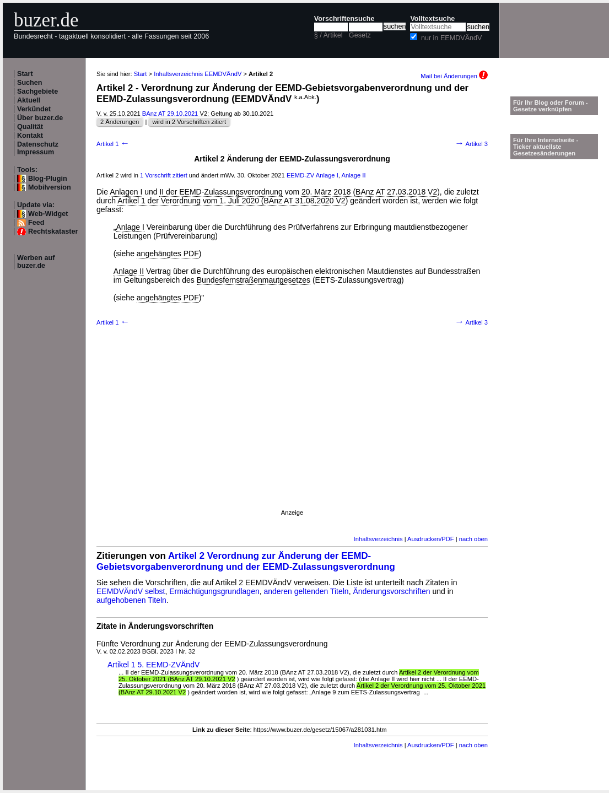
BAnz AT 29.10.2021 (170, 113)
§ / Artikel (328, 35)
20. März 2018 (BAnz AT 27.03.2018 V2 (369, 191)
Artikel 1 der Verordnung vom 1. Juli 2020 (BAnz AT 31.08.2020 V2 (231, 200)
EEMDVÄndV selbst (130, 591)
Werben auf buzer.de (36, 261)
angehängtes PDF (168, 253)
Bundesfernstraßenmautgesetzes (253, 280)
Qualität (30, 127)
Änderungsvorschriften (391, 591)
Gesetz (360, 35)
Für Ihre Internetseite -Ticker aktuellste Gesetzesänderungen (545, 147)
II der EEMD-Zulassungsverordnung (220, 191)
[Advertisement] (119, 432)
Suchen (29, 83)
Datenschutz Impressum (37, 148)
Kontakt (30, 135)
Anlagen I (126, 191)
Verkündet (34, 109)
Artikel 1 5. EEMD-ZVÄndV (153, 664)
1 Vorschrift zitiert (163, 175)
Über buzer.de (40, 118)
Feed (36, 222)
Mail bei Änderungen (454, 76)
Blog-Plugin (47, 178)
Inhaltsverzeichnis (378, 539)
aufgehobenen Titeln (131, 600)
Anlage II (353, 175)
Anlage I (327, 175)
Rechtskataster (53, 231)
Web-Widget (48, 214)
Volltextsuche (432, 19)
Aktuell (28, 100)
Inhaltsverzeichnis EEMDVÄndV (197, 74)
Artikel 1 (113, 144)
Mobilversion (49, 187)
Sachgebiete (37, 91)
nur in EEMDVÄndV (451, 38)
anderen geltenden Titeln (306, 591)
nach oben (473, 539)
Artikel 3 (471, 144)
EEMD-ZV (300, 175)
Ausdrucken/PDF (430, 539)
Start (25, 74)
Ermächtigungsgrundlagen (214, 591)
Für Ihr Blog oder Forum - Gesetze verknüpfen (550, 105)
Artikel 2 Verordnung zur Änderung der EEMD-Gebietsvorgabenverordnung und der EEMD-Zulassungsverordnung (245, 561)
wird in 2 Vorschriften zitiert (189, 121)
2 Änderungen (119, 121)
